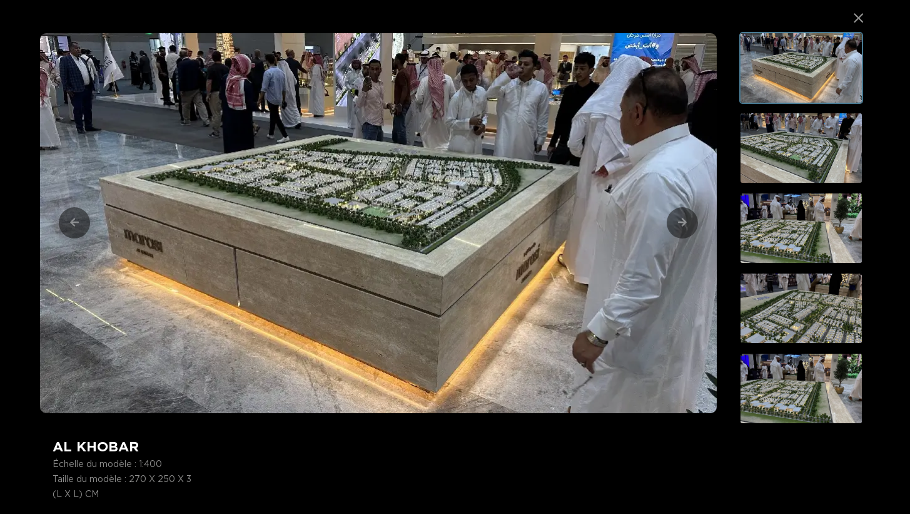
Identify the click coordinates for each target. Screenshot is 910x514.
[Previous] (74, 223)
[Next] (682, 223)
